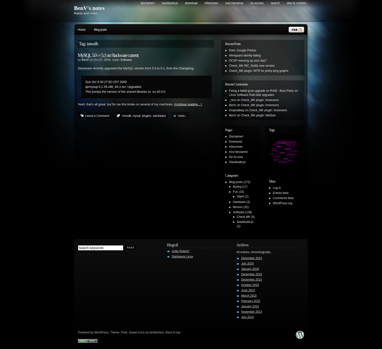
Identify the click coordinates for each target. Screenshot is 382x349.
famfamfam (156, 332)
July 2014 (247, 317)
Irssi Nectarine (234, 3)
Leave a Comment (97, 116)
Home (82, 29)
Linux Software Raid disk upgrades (251, 95)
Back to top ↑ (174, 332)
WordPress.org (282, 203)
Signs (240, 196)
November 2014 (251, 311)
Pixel (124, 332)
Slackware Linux (182, 256)
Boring (237, 186)
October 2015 (250, 285)
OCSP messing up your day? (248, 60)
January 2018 (250, 269)
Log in (277, 188)
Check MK (243, 217)
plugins (146, 116)
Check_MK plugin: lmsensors (260, 100)
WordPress (101, 332)
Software (126, 60)
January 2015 (250, 306)
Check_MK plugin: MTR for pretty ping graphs (258, 71)
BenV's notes (89, 8)
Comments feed (283, 198)
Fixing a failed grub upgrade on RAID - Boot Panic (261, 90)
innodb (126, 116)
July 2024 (247, 263)
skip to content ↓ (297, 3)
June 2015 (248, 290)
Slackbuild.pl (170, 3)
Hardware (239, 202)
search (275, 3)
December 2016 (251, 274)
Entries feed (280, 193)
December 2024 (251, 258)
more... (182, 116)
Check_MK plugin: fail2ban (258, 115)
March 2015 (249, 295)
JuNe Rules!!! (180, 251)
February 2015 (250, 301)
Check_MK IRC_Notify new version (252, 65)
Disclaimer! (148, 3)
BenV (85, 60)
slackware (159, 116)
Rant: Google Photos (242, 50)
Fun (235, 191)
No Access (257, 3)
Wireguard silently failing (245, 55)
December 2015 (251, 279)
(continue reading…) (188, 104)
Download (191, 3)
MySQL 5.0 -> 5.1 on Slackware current (108, 55)
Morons (238, 207)
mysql (136, 116)
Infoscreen (211, 3)
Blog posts (100, 29)
